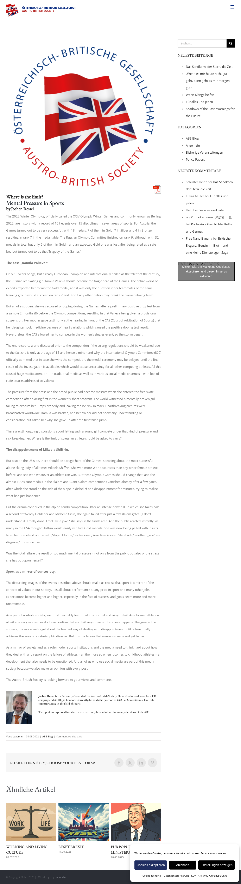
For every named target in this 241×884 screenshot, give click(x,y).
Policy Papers (195, 159)
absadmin (17, 736)
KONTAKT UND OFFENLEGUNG (209, 875)
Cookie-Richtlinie (151, 875)
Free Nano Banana (199, 238)
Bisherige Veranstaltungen (204, 152)
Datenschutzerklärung (176, 875)
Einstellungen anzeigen (217, 865)
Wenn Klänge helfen (200, 95)
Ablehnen (182, 865)
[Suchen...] (202, 43)
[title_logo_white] (83, 116)
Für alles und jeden (199, 102)
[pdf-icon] (157, 187)
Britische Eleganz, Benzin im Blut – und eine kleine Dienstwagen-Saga (208, 245)
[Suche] (231, 43)
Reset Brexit (71, 846)
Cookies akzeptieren (151, 865)
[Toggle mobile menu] (232, 7)
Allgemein (193, 145)
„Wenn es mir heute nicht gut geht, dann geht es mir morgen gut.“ (208, 81)
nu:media (60, 877)
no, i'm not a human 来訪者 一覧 (209, 217)
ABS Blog (47, 736)
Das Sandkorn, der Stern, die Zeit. (209, 67)
